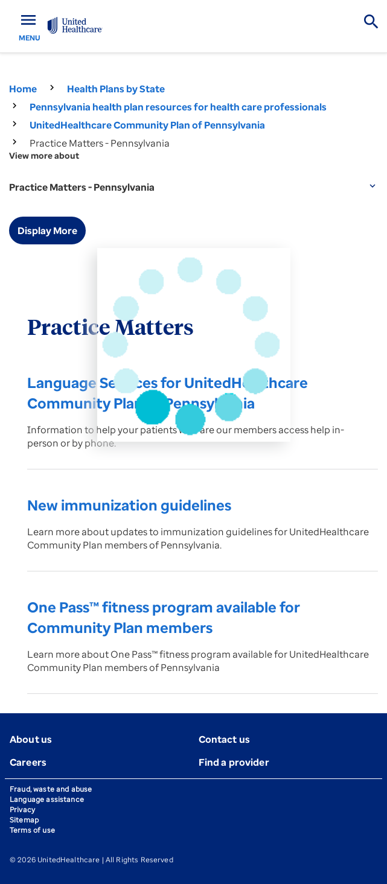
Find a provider (234, 762)
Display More (47, 230)
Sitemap (24, 820)
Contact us (225, 739)
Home (23, 88)
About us (31, 739)
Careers (28, 762)
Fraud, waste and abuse (51, 789)
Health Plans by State (116, 88)
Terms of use (32, 830)
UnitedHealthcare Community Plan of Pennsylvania (147, 125)
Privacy (22, 809)
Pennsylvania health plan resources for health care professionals (178, 106)
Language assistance (47, 799)
